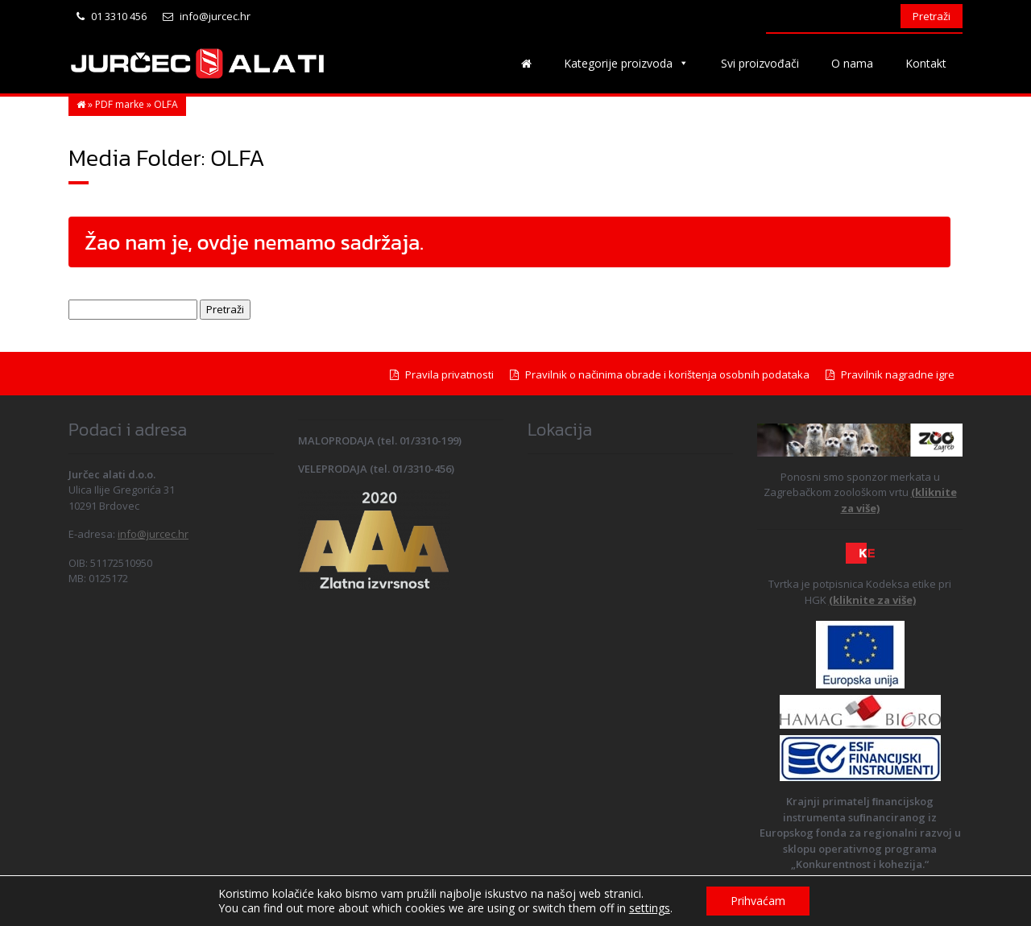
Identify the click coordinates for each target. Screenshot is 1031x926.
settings (649, 908)
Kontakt (925, 63)
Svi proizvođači (760, 63)
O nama (852, 63)
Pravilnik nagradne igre (890, 374)
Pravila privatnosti (442, 374)
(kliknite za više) (872, 600)
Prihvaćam (758, 900)
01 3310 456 (112, 16)
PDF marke (119, 104)
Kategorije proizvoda (626, 63)
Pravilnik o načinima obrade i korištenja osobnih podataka (659, 374)
